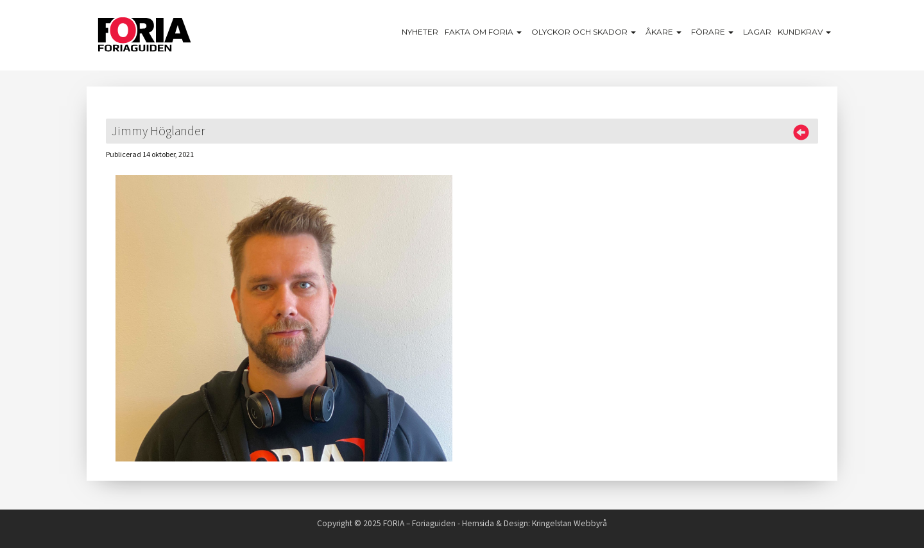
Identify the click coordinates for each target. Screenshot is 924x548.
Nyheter (420, 32)
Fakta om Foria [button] (485, 32)
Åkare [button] (665, 32)
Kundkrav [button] (806, 32)
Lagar (757, 32)
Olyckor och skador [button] (585, 32)
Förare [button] (714, 32)
